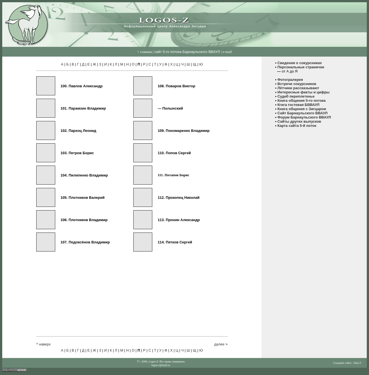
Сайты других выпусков (299, 121)
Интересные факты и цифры (304, 92)
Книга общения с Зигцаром (302, 109)
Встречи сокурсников (297, 84)
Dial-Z (357, 362)
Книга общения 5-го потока (302, 100)
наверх (45, 344)
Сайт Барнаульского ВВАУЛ (303, 113)
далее (219, 344)
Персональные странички (301, 67)
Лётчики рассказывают (298, 88)
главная (146, 52)
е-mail (227, 52)
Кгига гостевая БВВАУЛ (299, 105)
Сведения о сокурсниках (300, 63)
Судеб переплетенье (296, 96)
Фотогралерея (290, 80)
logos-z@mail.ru (160, 365)
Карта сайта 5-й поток (297, 126)
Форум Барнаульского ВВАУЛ (304, 117)
